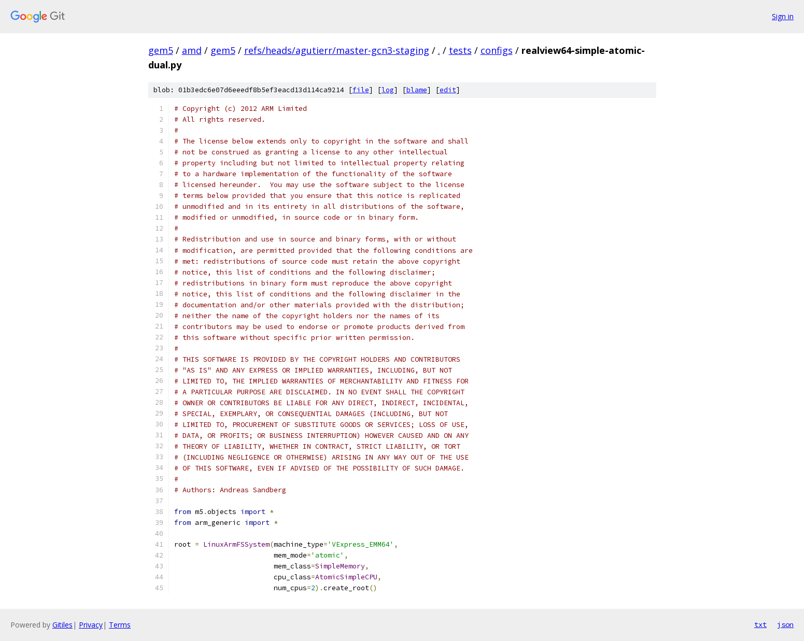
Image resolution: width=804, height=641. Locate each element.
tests (460, 50)
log (388, 90)
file (360, 90)
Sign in (783, 16)
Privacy (91, 625)
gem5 (160, 50)
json (785, 624)
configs (497, 50)
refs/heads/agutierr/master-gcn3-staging (336, 50)
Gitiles (62, 625)
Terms (120, 625)
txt (760, 624)
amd (192, 50)
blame (416, 90)
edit (448, 90)
